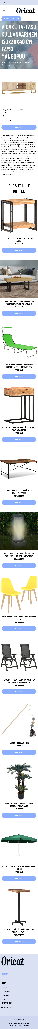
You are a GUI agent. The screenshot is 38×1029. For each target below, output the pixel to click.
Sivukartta (26, 1026)
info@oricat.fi (5, 3)
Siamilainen (6, 991)
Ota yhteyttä (18, 1023)
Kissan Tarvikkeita (11, 18)
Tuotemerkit (14, 110)
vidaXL (21, 110)
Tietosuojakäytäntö (15, 1026)
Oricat (5, 988)
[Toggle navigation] (3, 10)
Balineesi (6, 995)
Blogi (4, 999)
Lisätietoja (19, 127)
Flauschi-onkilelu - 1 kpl (19, 743)
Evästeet (26, 1023)
